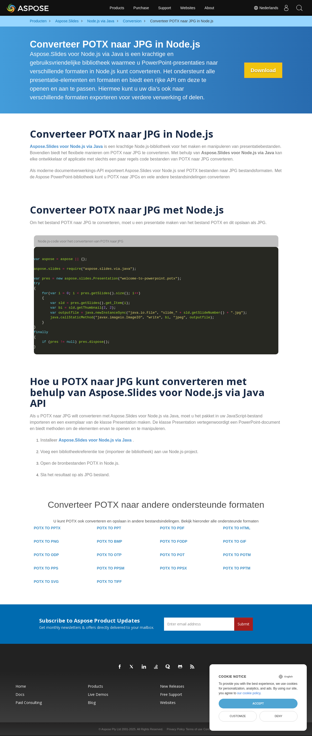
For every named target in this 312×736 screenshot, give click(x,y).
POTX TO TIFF (109, 581)
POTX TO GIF (234, 541)
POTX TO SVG (46, 581)
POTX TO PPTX (47, 528)
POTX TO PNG (46, 541)
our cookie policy (248, 693)
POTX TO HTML (236, 528)
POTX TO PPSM (111, 568)
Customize (238, 716)
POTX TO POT (172, 555)
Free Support (171, 694)
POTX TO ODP (46, 555)
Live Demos (98, 694)
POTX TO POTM (237, 555)
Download (263, 70)
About (209, 8)
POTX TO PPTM (236, 568)
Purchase (141, 8)
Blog (92, 702)
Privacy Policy (176, 729)
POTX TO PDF (172, 528)
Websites (187, 8)
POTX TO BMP (109, 541)
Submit (243, 623)
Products (117, 8)
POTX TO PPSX (173, 568)
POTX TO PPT (109, 528)
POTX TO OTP (109, 555)
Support (164, 8)
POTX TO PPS (46, 568)
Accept (258, 703)
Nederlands (266, 8)
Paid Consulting (29, 702)
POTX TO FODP (173, 541)
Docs (20, 694)
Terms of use (194, 729)
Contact (208, 729)
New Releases (172, 686)
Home (21, 686)
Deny (278, 716)
